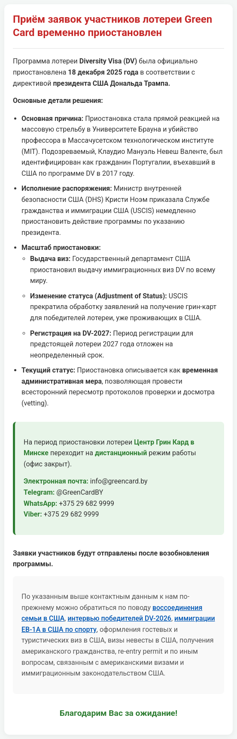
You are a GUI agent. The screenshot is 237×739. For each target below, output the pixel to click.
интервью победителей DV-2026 (119, 618)
